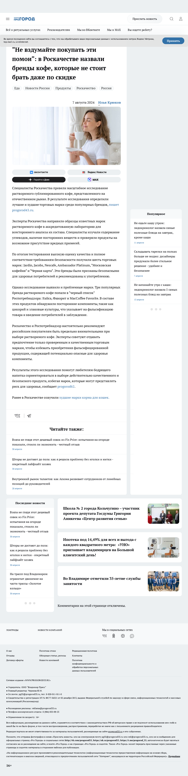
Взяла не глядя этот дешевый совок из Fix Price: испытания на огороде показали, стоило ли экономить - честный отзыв (66, 445)
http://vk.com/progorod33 (78, 740)
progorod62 (66, 386)
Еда (17, 88)
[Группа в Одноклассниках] (113, 636)
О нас (9, 650)
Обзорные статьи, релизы (52, 655)
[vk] (18, 415)
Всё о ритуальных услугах (23, 30)
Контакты (77, 655)
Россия (106, 88)
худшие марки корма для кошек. (84, 397)
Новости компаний (49, 660)
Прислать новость (145, 19)
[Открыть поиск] (171, 19)
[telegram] (30, 415)
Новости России (37, 88)
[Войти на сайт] (180, 19)
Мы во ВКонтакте (88, 30)
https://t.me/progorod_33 (133, 740)
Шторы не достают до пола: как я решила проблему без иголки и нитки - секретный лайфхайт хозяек (66, 464)
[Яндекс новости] (94, 172)
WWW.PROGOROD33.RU (37, 680)
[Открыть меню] (7, 19)
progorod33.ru (115, 731)
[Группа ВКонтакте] (39, 172)
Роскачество (86, 88)
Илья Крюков (109, 102)
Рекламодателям (58, 30)
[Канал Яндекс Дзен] (39, 179)
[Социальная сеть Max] (94, 179)
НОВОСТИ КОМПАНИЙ (50, 630)
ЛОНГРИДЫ (12, 630)
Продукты (63, 88)
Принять (173, 41)
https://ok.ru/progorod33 (106, 740)
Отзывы (10, 655)
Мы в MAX (114, 30)
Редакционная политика (84, 650)
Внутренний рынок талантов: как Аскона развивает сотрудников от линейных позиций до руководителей (66, 484)
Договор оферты (15, 660)
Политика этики (47, 650)
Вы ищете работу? (140, 30)
